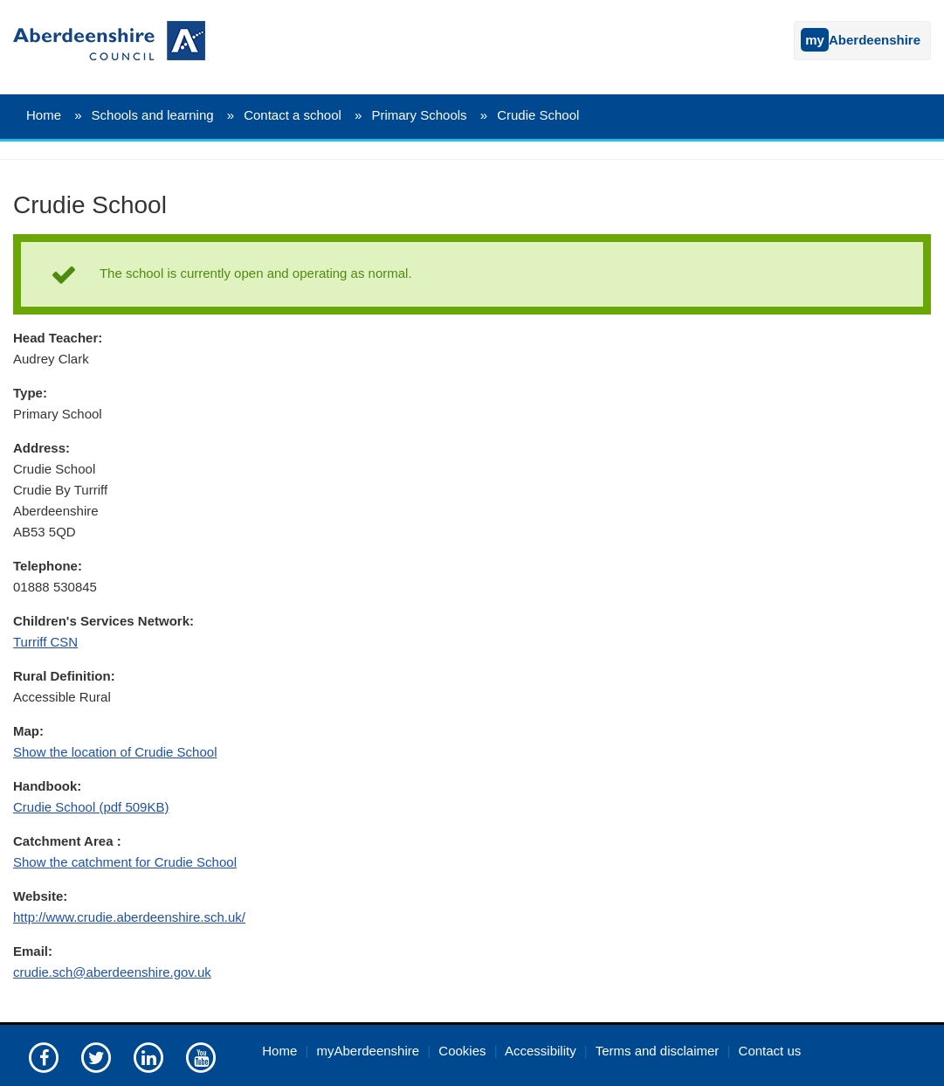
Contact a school (292, 114)
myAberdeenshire (368, 1050)
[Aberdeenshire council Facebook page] (43, 1056)
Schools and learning (153, 114)
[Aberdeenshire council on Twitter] (96, 1056)
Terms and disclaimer (658, 1050)
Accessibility (540, 1050)
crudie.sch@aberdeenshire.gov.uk (112, 972)
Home (43, 114)
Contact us (770, 1050)
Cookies (462, 1050)
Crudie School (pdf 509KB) (91, 806)
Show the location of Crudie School (115, 751)
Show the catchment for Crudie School (125, 861)
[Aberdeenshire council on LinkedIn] (148, 1056)
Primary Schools (418, 114)
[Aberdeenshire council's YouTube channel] (200, 1056)
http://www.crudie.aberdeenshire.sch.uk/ (129, 917)
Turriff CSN (45, 641)
